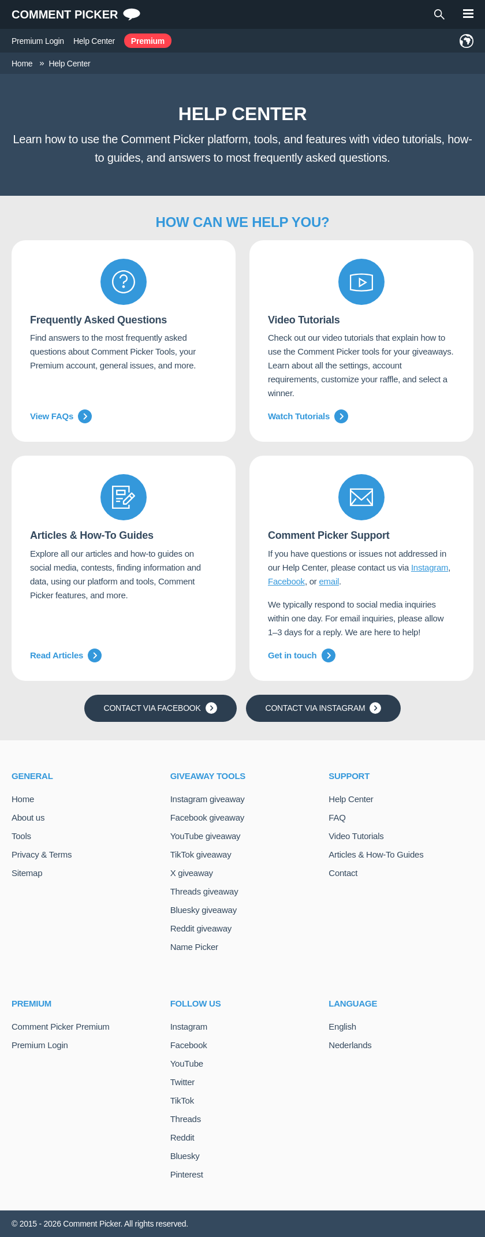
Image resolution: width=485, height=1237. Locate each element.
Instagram (429, 567)
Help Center (94, 41)
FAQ (337, 817)
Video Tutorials (356, 836)
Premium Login (38, 41)
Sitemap (27, 873)
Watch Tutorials (308, 416)
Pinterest (186, 1174)
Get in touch (301, 655)
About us (28, 817)
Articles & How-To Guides (376, 854)
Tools (21, 836)
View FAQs (61, 416)
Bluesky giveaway (203, 910)
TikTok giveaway (201, 854)
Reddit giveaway (201, 928)
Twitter (182, 1082)
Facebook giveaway (207, 817)
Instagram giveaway (207, 799)
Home (23, 799)
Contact (343, 873)
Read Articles (66, 655)
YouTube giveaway (205, 836)
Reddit (182, 1137)
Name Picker (194, 947)
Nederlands (350, 1045)
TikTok (182, 1100)
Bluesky (185, 1156)
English (342, 1026)
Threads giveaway (204, 891)
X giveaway (191, 873)
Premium (148, 41)
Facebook (286, 581)
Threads (185, 1119)
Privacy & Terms (42, 854)
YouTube (186, 1063)
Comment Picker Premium (61, 1026)
